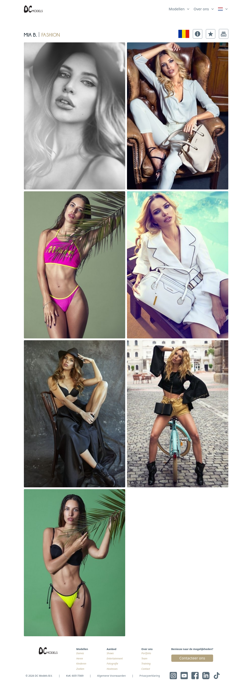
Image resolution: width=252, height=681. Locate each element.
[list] (179, 8)
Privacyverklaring (149, 675)
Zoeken (80, 668)
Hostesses (112, 668)
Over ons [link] (201, 9)
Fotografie (112, 663)
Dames (80, 653)
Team (144, 658)
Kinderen (81, 663)
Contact (145, 668)
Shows (110, 653)
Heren (79, 658)
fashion (50, 34)
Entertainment (115, 658)
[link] (223, 9)
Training (146, 663)
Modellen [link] (177, 9)
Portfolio (146, 653)
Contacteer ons (192, 658)
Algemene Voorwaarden (111, 675)
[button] (197, 34)
